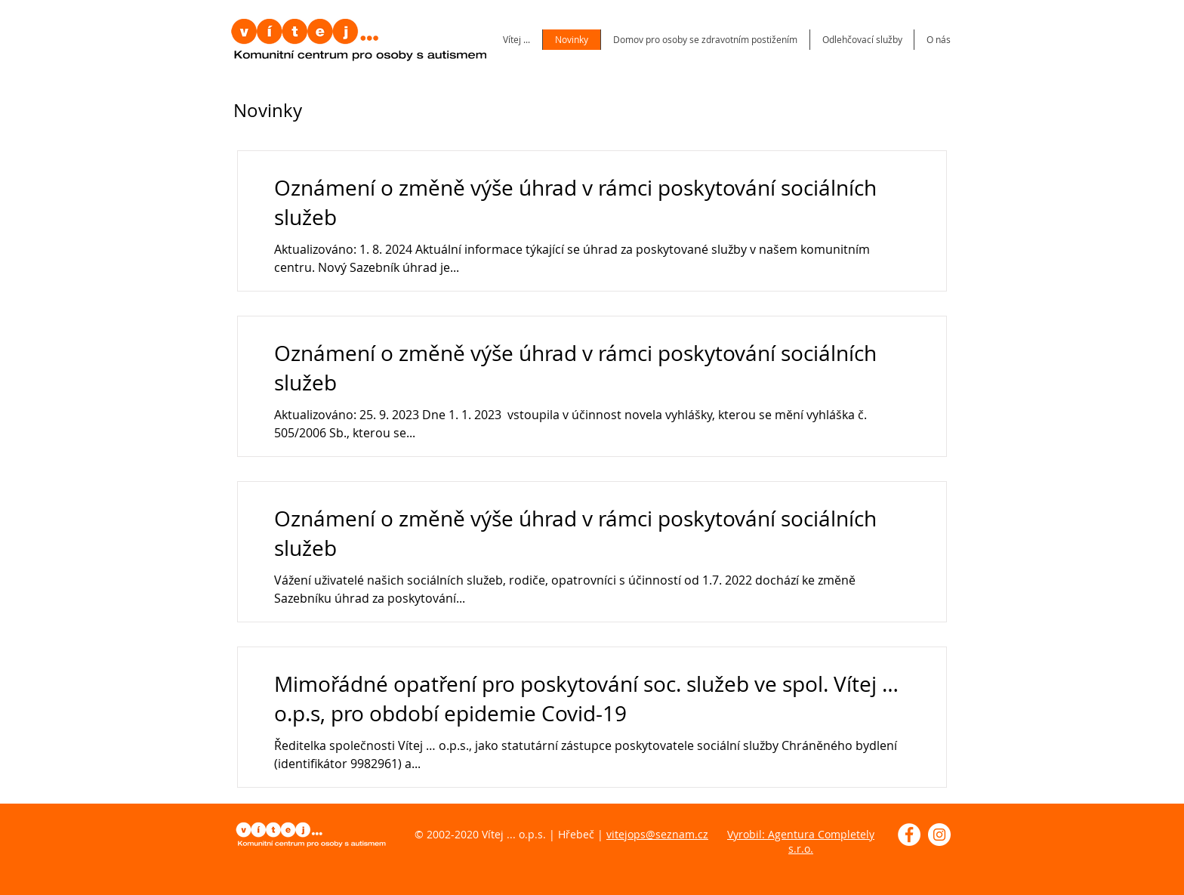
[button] (938, 39)
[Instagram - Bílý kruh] (939, 834)
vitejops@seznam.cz (657, 834)
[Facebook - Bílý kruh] (909, 834)
